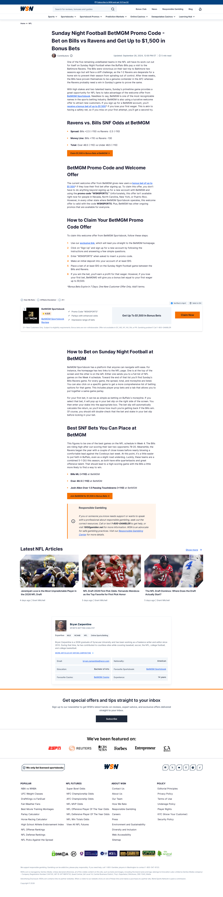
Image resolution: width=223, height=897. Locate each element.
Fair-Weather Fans (30, 807)
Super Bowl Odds (76, 791)
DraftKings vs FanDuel (33, 802)
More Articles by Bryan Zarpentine (74, 656)
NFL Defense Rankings (33, 838)
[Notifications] (200, 9)
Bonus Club (141, 9)
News (154, 9)
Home (22, 23)
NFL (30, 23)
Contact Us (118, 791)
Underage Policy (166, 807)
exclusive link (87, 243)
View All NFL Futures (78, 827)
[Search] (112, 9)
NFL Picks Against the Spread (37, 843)
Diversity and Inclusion (124, 832)
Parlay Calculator (30, 817)
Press (115, 822)
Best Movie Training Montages (37, 812)
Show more (194, 550)
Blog (191, 9)
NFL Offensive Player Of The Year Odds (88, 812)
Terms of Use (165, 802)
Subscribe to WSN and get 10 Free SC (113, 2)
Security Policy (166, 822)
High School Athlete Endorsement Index (42, 827)
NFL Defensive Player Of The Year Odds (88, 817)
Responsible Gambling (172, 9)
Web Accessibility (121, 838)
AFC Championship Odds (80, 802)
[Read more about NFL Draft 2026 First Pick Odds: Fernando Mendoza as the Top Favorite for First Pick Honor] (111, 594)
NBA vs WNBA (28, 791)
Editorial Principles (168, 791)
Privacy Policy (165, 797)
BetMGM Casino (101, 680)
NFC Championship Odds (80, 797)
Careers (116, 817)
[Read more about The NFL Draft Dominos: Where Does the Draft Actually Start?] (173, 593)
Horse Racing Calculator (34, 822)
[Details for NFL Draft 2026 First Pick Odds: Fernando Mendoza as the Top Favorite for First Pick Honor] (111, 571)
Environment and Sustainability (128, 827)
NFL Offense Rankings (33, 832)
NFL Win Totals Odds (78, 822)
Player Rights (165, 812)
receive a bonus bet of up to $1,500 (86, 106)
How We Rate (119, 807)
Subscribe (111, 722)
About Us (117, 797)
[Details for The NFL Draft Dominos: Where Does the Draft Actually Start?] (173, 571)
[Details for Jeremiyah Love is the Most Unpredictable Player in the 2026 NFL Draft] (49, 571)
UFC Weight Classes (32, 797)
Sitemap (116, 843)
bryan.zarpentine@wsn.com (96, 664)
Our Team (117, 802)
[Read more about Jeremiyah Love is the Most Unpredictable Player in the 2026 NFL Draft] (49, 593)
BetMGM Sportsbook (78, 96)
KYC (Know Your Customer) (172, 817)
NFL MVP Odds (75, 807)
